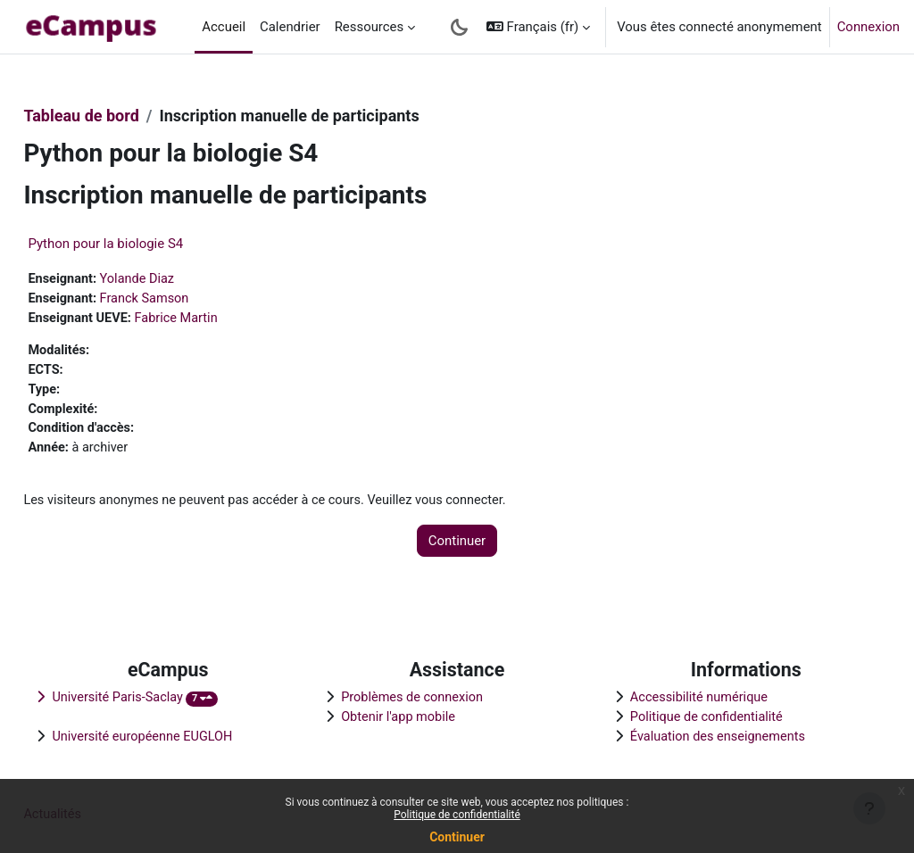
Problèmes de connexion (427, 695)
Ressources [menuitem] (369, 27)
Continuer (457, 837)
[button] (538, 27)
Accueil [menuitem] (223, 27)
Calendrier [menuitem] (290, 27)
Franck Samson (188, 299)
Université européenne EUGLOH (185, 735)
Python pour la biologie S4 (145, 244)
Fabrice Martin (220, 319)
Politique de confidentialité (457, 814)
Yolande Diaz (180, 279)
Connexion (868, 27)
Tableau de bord (121, 115)
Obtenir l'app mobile (413, 716)
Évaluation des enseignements (707, 735)
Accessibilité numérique (688, 695)
